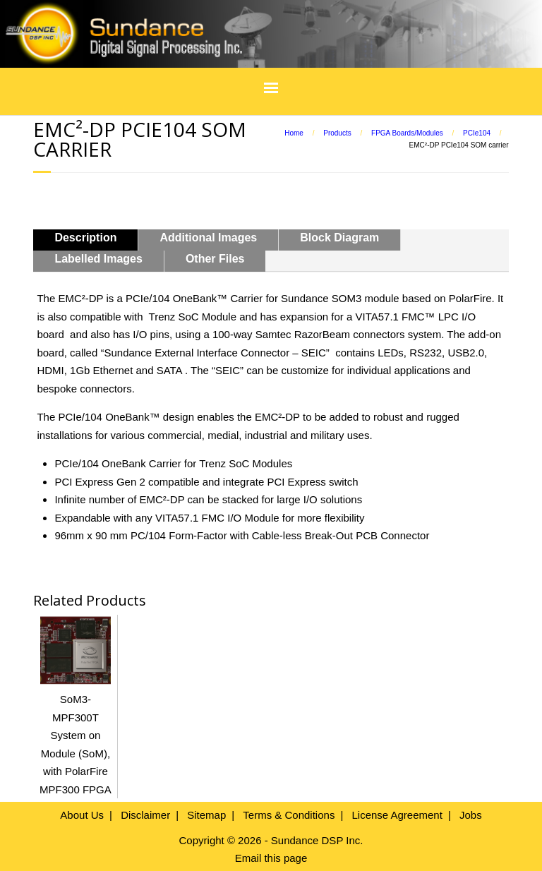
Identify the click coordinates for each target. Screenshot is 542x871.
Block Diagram (339, 238)
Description (85, 238)
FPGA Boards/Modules (407, 133)
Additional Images (208, 238)
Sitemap (206, 815)
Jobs (470, 815)
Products (337, 133)
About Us (82, 815)
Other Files (215, 259)
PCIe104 (476, 133)
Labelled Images (98, 259)
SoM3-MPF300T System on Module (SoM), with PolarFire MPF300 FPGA (76, 735)
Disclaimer (145, 815)
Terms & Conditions (289, 815)
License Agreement (396, 815)
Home (293, 133)
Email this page (271, 858)
